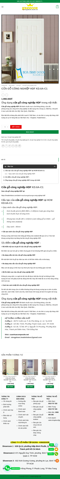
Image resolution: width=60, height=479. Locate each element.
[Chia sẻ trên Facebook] (6, 145)
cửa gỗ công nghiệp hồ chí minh (38, 140)
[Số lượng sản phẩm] (5, 127)
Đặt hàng (16, 127)
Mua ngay (30, 132)
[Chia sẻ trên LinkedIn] (19, 145)
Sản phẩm (12, 85)
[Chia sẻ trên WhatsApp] (3, 145)
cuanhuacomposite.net (19, 334)
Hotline (51, 454)
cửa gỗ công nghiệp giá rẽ (22, 140)
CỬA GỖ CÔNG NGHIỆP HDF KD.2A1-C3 (10, 379)
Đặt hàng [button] (10, 386)
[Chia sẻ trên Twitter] (9, 145)
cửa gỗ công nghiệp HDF (27, 102)
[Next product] (3, 94)
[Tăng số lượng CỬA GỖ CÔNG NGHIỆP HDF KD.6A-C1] (8, 127)
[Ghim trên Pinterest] (16, 145)
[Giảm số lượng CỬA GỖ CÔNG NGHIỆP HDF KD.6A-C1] (2, 127)
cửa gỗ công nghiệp (9, 140)
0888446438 (15, 468)
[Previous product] (6, 94)
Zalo (51, 444)
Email (51, 449)
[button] (2, 7)
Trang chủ (4, 85)
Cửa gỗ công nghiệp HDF (29, 85)
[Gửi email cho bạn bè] (12, 145)
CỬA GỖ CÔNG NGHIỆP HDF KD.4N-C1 (30, 379)
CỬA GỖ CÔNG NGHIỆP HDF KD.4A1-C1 (49, 379)
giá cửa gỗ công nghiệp (12, 142)
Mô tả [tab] (3, 159)
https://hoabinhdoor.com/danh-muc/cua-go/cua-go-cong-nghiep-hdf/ (23, 195)
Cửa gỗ (18, 85)
